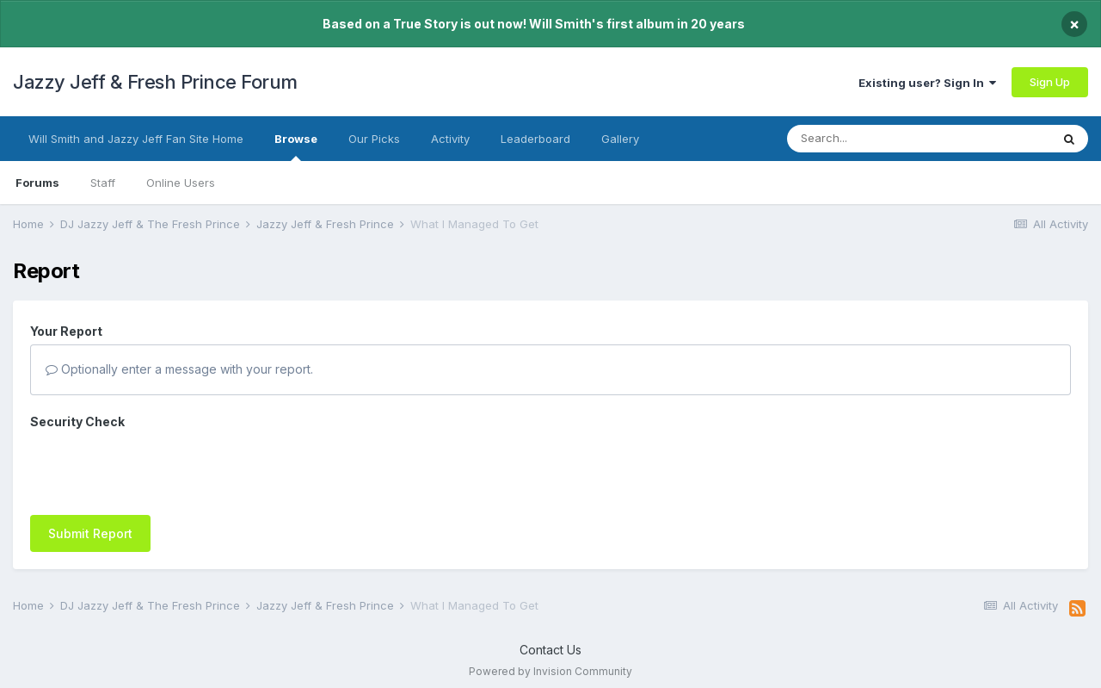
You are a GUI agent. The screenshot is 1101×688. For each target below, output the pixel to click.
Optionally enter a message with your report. (179, 369)
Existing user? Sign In (927, 83)
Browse (295, 146)
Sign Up (1050, 82)
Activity (450, 139)
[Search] (884, 138)
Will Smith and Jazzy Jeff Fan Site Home (135, 139)
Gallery (620, 139)
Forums (37, 182)
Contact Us (550, 641)
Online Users (180, 182)
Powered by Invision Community (550, 662)
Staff (102, 182)
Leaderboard (535, 139)
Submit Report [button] (90, 466)
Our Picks (374, 139)
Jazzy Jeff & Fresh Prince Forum (155, 82)
